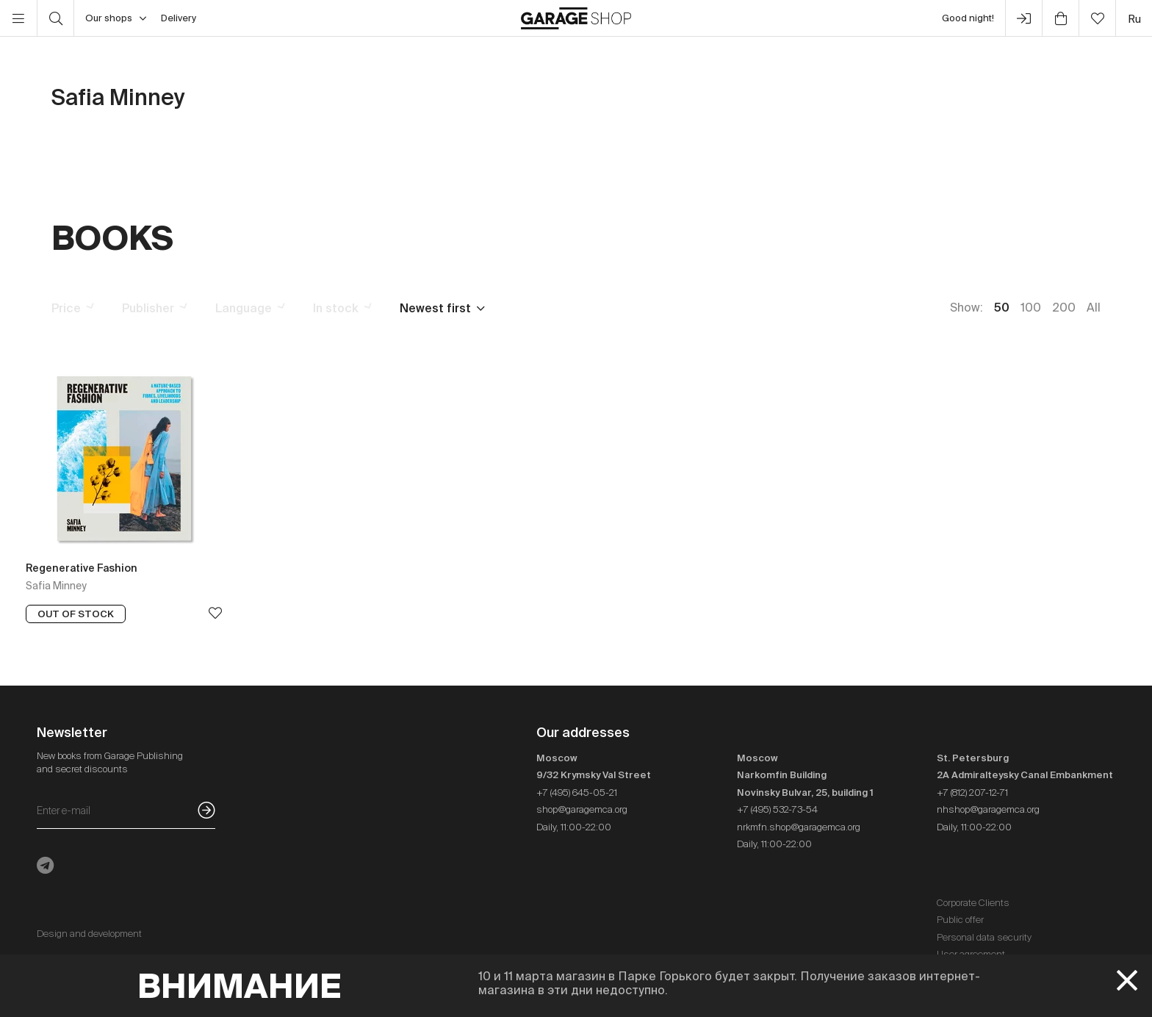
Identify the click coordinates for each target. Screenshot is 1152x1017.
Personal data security (984, 937)
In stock (336, 308)
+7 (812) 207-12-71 (972, 792)
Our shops (115, 18)
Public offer (960, 919)
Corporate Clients (973, 902)
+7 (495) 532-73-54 (777, 809)
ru (1134, 18)
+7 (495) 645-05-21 (576, 792)
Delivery (178, 18)
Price (66, 308)
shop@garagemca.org (581, 809)
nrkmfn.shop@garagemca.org (798, 827)
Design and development (89, 933)
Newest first (435, 308)
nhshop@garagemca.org (988, 809)
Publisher (148, 308)
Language (243, 308)
